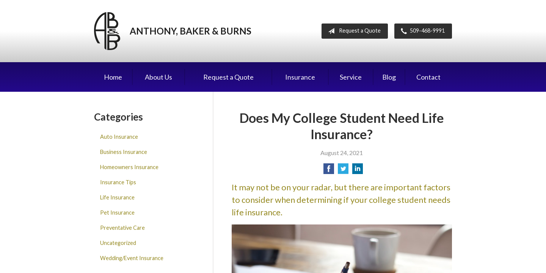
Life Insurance (117, 197)
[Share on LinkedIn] (357, 170)
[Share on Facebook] (328, 170)
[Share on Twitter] (343, 170)
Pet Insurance (117, 212)
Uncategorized (118, 243)
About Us (158, 77)
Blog (389, 77)
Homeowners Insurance (129, 167)
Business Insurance (123, 152)
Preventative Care (122, 227)
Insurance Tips (118, 182)
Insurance (300, 77)
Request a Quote (353, 31)
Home (113, 77)
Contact (428, 77)
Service (351, 77)
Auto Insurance (119, 136)
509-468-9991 (421, 31)
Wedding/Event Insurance (131, 258)
